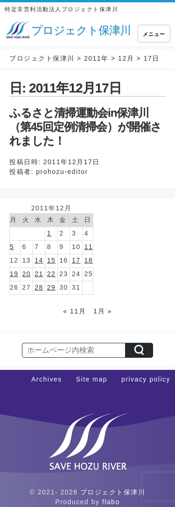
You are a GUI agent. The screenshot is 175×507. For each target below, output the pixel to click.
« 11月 (74, 311)
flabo (111, 502)
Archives (46, 379)
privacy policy (145, 379)
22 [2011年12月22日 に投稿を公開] (51, 274)
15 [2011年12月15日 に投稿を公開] (51, 260)
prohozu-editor (62, 171)
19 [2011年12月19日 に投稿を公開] (14, 274)
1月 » (102, 311)
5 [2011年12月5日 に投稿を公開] (12, 246)
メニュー (154, 34)
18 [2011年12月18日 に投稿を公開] (88, 260)
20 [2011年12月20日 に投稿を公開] (26, 274)
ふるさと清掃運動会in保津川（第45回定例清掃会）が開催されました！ (85, 126)
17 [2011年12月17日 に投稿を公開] (76, 260)
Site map (91, 379)
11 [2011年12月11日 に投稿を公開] (88, 246)
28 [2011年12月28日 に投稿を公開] (39, 287)
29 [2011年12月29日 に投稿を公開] (51, 287)
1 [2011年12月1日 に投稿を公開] (49, 233)
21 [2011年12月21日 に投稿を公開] (39, 274)
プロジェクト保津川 (113, 492)
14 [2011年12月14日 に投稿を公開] (39, 260)
